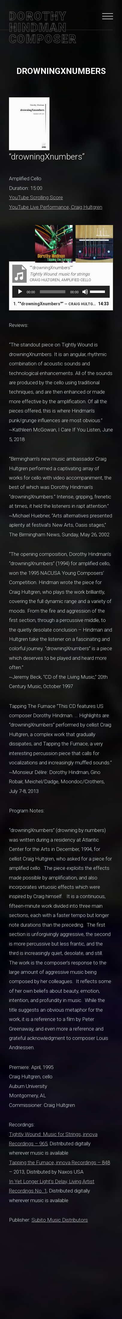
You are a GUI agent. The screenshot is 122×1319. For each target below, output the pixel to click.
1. (55, 303)
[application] (61, 292)
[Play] (20, 292)
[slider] (53, 291)
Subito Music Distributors (59, 1220)
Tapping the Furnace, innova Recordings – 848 (59, 1162)
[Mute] (85, 292)
